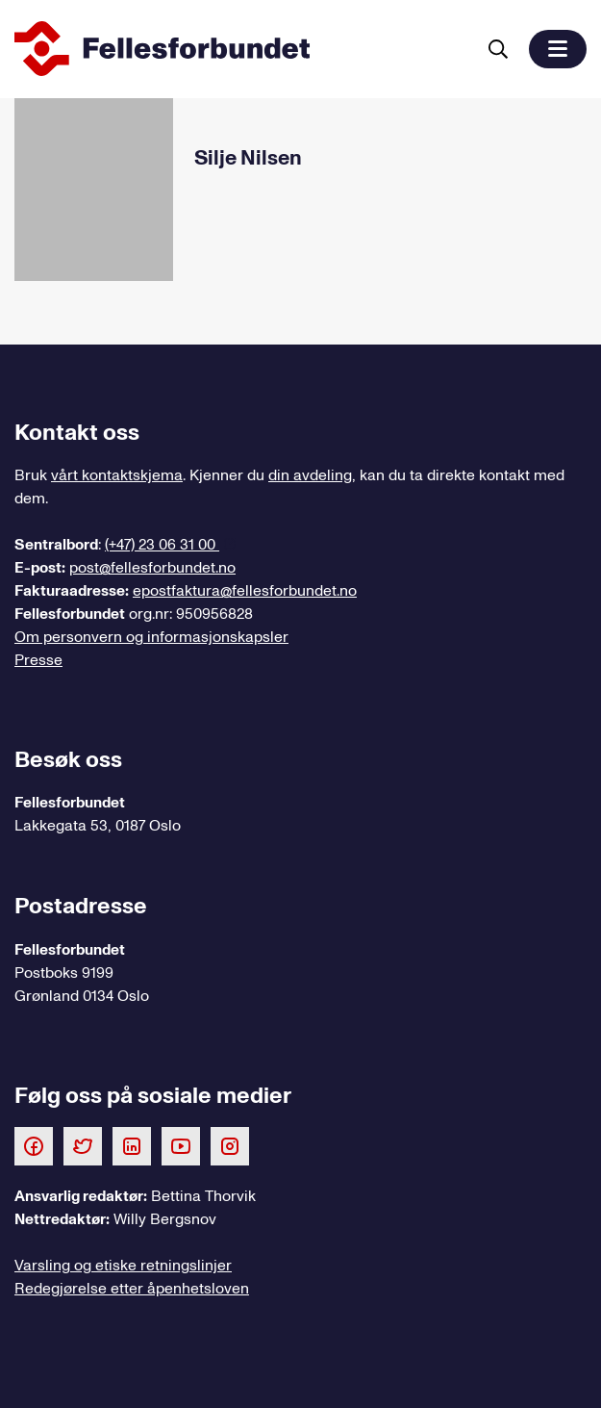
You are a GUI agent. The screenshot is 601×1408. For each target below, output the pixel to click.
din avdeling (310, 475)
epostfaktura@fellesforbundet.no (245, 591)
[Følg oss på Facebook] (33, 1145)
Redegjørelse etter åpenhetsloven (131, 1288)
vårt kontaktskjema (117, 475)
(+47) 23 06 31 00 (162, 544)
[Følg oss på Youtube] (181, 1145)
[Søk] (498, 49)
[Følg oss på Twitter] (82, 1145)
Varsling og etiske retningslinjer (123, 1265)
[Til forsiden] (240, 49)
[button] (558, 49)
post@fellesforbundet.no (152, 567)
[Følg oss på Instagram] (230, 1145)
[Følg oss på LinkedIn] (132, 1145)
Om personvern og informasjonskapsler (151, 637)
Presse (38, 660)
